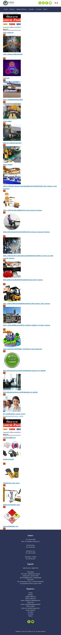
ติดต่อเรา (45, 9)
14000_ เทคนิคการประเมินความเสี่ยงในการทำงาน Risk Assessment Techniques (22, 210)
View (4, 35)
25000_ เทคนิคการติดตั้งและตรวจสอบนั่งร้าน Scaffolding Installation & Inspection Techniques (26, 325)
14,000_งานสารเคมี (7, 164)
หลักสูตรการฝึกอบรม (21, 9)
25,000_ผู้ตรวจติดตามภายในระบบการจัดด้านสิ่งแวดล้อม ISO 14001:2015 (20, 392)
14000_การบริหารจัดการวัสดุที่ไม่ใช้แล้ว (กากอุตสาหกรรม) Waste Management (22, 349)
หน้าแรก (6, 9)
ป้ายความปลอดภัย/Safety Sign (10, 526)
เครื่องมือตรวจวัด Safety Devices (11, 483)
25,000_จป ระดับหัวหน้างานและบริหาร (12, 143)
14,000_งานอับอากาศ (8, 33)
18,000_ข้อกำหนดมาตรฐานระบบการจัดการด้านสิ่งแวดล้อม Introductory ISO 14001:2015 (24, 371)
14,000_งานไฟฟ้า (7, 121)
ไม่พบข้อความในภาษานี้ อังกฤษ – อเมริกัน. (13, 416)
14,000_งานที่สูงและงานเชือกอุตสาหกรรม (13, 54)
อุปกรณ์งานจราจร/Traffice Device (11, 505)
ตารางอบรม (38, 9)
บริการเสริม (31, 9)
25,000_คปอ (6, 78)
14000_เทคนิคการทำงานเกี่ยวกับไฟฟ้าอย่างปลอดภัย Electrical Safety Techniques (23, 280)
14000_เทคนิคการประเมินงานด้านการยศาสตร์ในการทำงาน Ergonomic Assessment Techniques (26, 232)
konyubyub (15, 13)
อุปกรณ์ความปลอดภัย (8, 459)
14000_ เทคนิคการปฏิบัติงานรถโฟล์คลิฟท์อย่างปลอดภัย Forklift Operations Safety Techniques (26, 303)
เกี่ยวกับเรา (12, 9)
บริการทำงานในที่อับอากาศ (9, 438)
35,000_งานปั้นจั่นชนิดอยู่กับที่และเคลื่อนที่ (13, 100)
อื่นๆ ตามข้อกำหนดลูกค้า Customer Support (14, 414)
